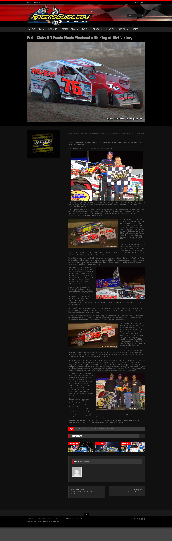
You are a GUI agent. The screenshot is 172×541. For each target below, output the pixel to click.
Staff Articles (115, 133)
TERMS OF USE (35, 535)
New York (104, 133)
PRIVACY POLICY (43, 535)
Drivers (65, 29)
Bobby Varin (84, 428)
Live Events (97, 29)
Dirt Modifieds (86, 133)
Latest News (99, 133)
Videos (74, 29)
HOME (28, 535)
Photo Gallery (53, 29)
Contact (135, 29)
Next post (138, 503)
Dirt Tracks (92, 133)
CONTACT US (52, 535)
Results (109, 133)
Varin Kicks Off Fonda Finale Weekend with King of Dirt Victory (80, 37)
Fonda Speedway (98, 428)
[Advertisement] (43, 193)
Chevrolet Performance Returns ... (130, 505)
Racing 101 (111, 29)
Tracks (85, 29)
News (41, 29)
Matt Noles (111, 428)
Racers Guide (85, 474)
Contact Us (37, 2)
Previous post (77, 503)
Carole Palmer (91, 428)
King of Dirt (105, 428)
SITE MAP (58, 535)
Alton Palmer (78, 428)
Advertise (29, 2)
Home (31, 29)
